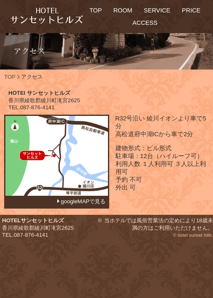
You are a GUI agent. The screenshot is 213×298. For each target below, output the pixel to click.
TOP (95, 10)
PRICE (191, 10)
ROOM (122, 10)
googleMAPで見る (82, 201)
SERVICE (157, 10)
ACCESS (144, 22)
